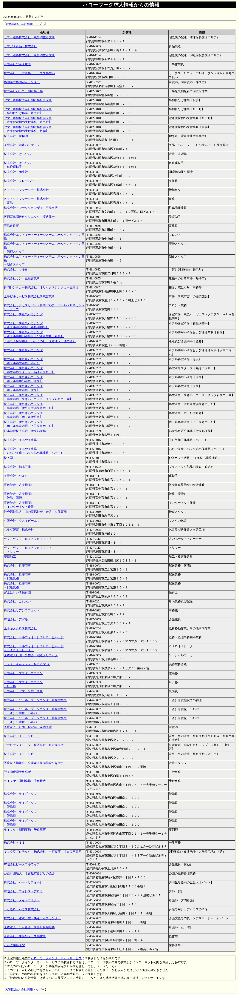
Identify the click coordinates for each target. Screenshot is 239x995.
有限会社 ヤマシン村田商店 (23, 691)
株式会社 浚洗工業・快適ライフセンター (32, 918)
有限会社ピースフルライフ (22, 864)
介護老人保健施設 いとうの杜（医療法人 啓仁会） (40, 341)
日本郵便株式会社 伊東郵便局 (25, 431)
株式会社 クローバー (19, 180)
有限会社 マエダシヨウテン (23, 673)
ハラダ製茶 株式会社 (19, 529)
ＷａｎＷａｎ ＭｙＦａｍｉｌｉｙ (28, 538)
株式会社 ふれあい (17, 601)
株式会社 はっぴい (17, 154)
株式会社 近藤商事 (17, 565)
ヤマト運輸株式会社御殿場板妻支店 (28, 100)
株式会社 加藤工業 (17, 466)
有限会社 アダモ (16, 619)
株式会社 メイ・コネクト (22, 900)
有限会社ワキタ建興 (17, 64)
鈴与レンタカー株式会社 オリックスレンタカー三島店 (41, 287)
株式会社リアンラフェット (22, 610)
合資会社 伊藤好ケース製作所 (25, 936)
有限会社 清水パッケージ (22, 145)
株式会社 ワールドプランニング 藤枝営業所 (35, 700)
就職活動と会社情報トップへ (25, 24)
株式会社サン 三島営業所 (22, 278)
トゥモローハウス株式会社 (22, 909)
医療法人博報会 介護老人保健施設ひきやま (34, 763)
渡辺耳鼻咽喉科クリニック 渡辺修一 (29, 216)
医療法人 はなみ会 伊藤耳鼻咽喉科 (29, 927)
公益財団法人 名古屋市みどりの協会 (29, 873)
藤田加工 (10, 556)
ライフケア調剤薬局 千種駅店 (25, 780)
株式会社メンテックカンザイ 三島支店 (31, 207)
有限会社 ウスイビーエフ (22, 520)
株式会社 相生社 (16, 171)
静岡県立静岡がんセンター (22, 82)
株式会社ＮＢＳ (14, 842)
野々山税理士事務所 (17, 771)
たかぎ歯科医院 (14, 945)
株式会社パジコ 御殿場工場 (23, 91)
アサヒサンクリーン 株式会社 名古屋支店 (34, 745)
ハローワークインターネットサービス (56, 958)
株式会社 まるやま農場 (20, 440)
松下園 (8, 457)
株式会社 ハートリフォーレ (23, 882)
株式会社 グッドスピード (22, 736)
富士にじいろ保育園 (17, 592)
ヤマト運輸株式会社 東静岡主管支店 (29, 37)
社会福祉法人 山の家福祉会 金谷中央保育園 (35, 511)
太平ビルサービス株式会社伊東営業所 (29, 296)
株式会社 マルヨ (16, 269)
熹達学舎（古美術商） (19, 484)
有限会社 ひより (16, 475)
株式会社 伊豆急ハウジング (23, 314)
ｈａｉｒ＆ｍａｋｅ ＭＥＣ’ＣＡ (27, 664)
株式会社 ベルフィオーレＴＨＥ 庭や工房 (34, 637)
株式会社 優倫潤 (16, 136)
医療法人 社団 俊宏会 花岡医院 (28, 727)
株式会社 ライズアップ (20, 793)
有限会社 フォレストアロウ (23, 891)
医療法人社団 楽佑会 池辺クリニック (31, 655)
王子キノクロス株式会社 (20, 628)
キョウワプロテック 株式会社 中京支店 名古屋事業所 (43, 851)
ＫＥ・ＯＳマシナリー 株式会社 (26, 189)
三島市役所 (11, 225)
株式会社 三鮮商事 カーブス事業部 (29, 73)
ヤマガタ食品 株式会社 (20, 46)
